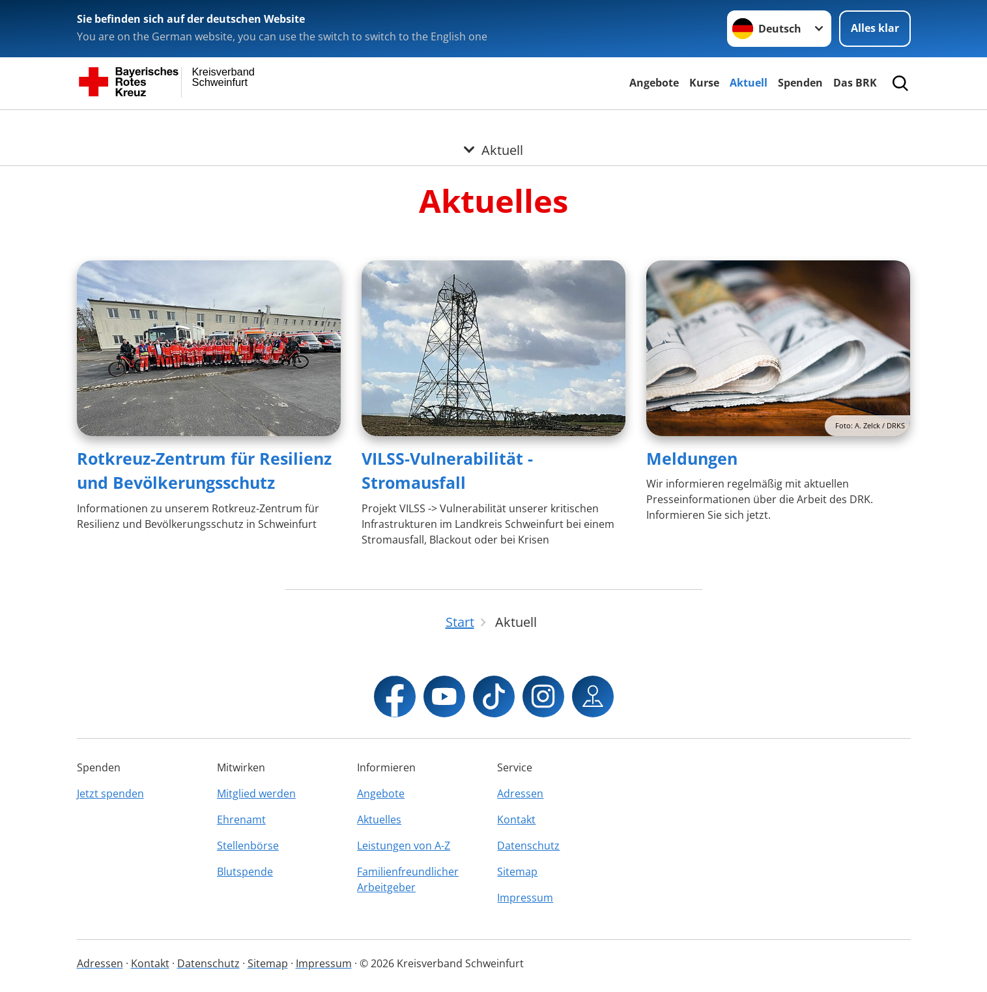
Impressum (525, 897)
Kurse (704, 83)
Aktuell (748, 83)
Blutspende (245, 871)
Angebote (654, 83)
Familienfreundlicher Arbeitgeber (408, 879)
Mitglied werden (256, 793)
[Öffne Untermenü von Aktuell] (493, 125)
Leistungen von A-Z (403, 845)
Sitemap (517, 871)
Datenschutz (528, 845)
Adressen (520, 793)
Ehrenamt (241, 819)
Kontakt (516, 819)
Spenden (800, 83)
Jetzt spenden (110, 793)
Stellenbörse (248, 845)
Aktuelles (379, 819)
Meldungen (691, 458)
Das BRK (855, 83)
